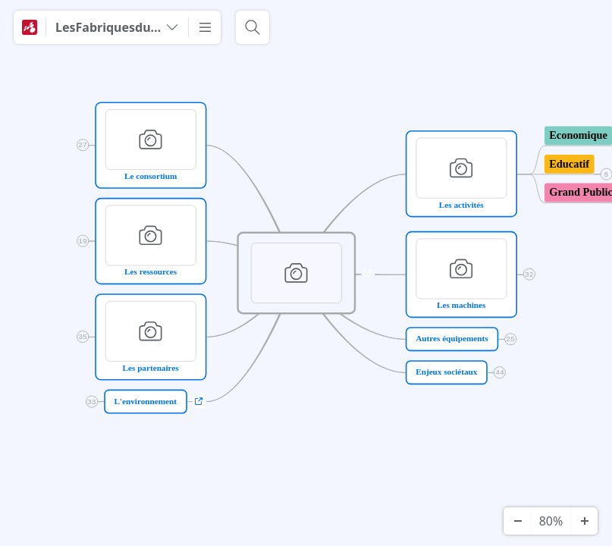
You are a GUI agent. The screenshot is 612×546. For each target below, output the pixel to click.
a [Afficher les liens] (368, 273)
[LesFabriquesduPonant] (117, 27)
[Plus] (205, 27)
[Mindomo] (30, 27)
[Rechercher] (252, 27)
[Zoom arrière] (517, 521)
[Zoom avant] (584, 521)
